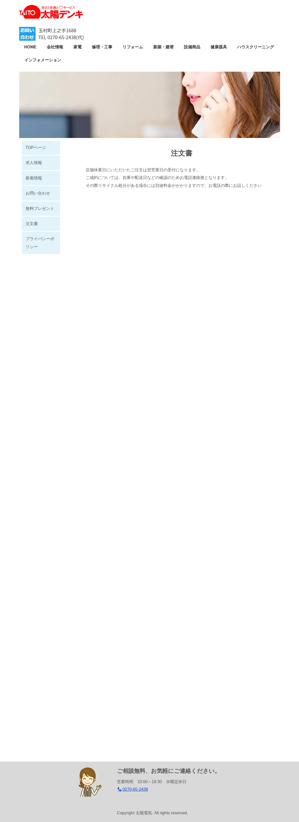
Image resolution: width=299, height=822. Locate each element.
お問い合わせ (38, 193)
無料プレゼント (40, 208)
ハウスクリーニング (255, 47)
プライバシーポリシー (40, 243)
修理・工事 (102, 47)
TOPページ (36, 147)
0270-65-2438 (133, 789)
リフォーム (133, 47)
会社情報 (55, 47)
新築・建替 (163, 47)
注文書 (32, 223)
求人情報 (34, 163)
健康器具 (219, 47)
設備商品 (192, 47)
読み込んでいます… (181, 472)
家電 (77, 47)
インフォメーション (42, 60)
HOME (30, 47)
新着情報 (34, 178)
